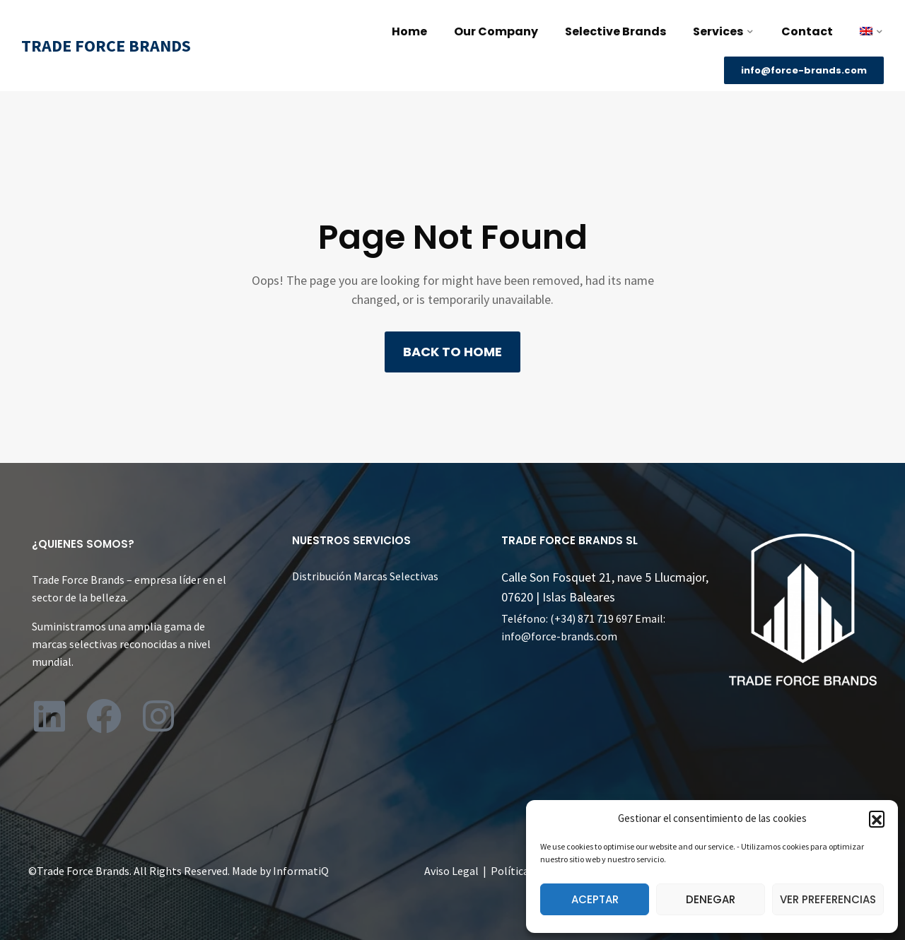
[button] (877, 818)
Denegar (710, 899)
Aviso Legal (451, 871)
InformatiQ (301, 871)
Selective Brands (615, 31)
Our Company (496, 31)
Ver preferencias (828, 899)
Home (409, 31)
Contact (807, 31)
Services (718, 31)
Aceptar (595, 899)
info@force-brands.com (559, 636)
